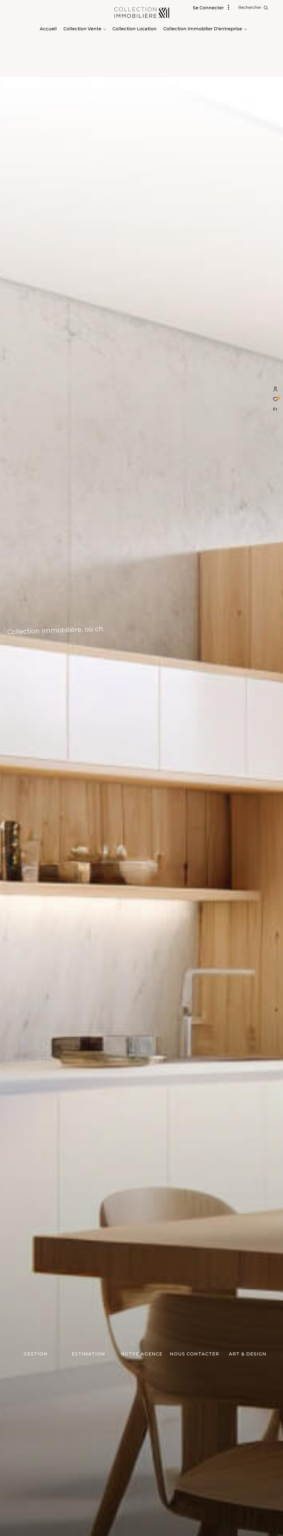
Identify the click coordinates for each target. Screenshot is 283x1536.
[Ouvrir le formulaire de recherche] (253, 7)
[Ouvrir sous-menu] (105, 29)
